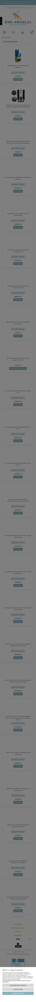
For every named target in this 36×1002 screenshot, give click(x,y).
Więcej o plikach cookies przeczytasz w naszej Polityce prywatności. (16, 981)
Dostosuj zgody (18, 989)
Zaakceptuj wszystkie (18, 993)
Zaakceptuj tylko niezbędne (18, 985)
